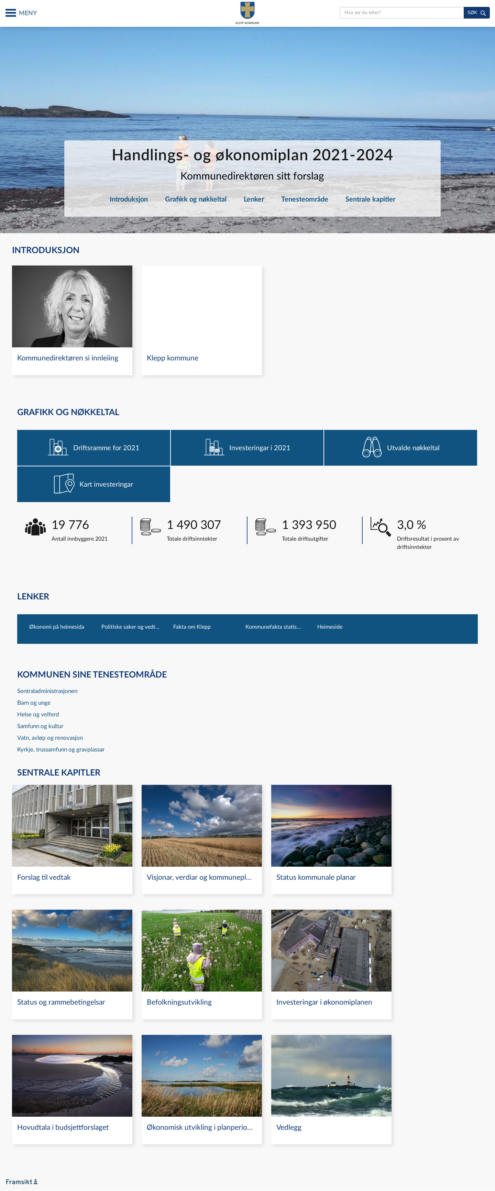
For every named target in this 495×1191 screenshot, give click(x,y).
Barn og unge (34, 703)
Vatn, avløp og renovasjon (50, 738)
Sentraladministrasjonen (47, 691)
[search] (402, 13)
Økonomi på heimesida (56, 627)
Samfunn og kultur (40, 726)
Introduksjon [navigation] (129, 199)
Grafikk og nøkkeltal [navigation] (196, 199)
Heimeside (329, 627)
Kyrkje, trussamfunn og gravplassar (60, 750)
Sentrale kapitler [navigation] (370, 199)
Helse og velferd (38, 714)
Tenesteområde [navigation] (304, 199)
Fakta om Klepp (192, 627)
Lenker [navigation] (254, 199)
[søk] (477, 13)
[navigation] (72, 320)
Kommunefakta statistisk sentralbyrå (274, 627)
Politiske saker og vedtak (130, 627)
